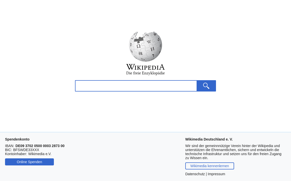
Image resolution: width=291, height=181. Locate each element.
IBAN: (9, 146)
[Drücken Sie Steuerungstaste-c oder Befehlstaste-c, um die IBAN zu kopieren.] (40, 146)
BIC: (8, 150)
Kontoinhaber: (16, 154)
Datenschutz (195, 174)
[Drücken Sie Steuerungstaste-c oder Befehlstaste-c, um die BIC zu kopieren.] (26, 150)
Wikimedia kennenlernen (209, 166)
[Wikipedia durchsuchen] (136, 101)
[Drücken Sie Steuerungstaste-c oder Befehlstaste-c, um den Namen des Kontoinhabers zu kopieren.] (39, 154)
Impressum (216, 174)
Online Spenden (29, 162)
